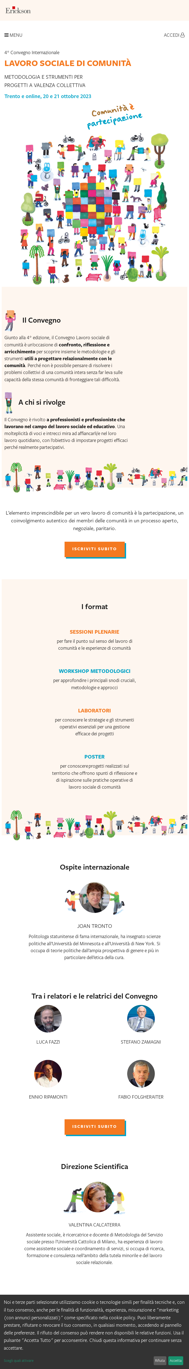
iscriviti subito (94, 549)
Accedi (174, 35)
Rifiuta (160, 1360)
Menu (13, 35)
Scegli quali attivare (19, 1360)
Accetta (176, 1360)
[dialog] (94, 1332)
